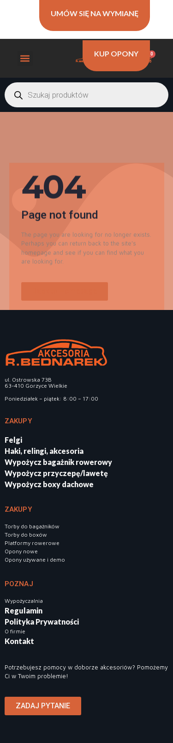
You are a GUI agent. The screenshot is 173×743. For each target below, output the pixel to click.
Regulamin (23, 610)
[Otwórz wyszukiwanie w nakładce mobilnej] (86, 95)
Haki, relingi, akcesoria (44, 450)
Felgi (13, 439)
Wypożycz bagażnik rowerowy (58, 462)
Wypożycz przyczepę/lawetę (56, 473)
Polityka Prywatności (42, 621)
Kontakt (19, 641)
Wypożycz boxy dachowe (49, 484)
